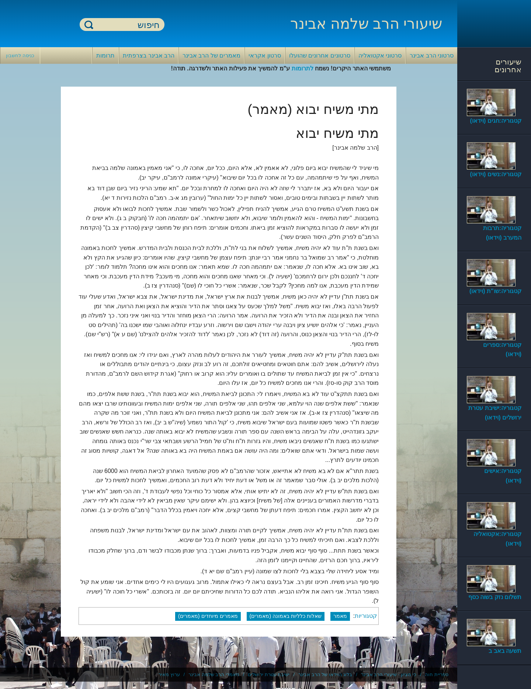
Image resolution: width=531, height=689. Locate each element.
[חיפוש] (126, 25)
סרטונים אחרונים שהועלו (319, 55)
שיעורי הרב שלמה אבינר (366, 23)
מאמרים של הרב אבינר (211, 55)
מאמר (340, 616)
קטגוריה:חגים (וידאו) (495, 121)
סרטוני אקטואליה (380, 55)
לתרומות (302, 68)
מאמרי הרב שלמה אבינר (213, 674)
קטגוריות (366, 616)
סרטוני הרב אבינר (432, 55)
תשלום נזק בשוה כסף (494, 597)
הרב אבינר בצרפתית (148, 55)
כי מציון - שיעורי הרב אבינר (388, 674)
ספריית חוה (436, 674)
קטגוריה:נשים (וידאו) (495, 174)
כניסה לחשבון (20, 55)
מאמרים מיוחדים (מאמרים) (208, 616)
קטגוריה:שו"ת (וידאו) (495, 291)
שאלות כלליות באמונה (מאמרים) (286, 616)
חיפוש (88, 24)
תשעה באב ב (505, 651)
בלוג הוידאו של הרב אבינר (325, 674)
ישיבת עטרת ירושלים (268, 674)
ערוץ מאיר (169, 674)
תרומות (105, 55)
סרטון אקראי (265, 55)
